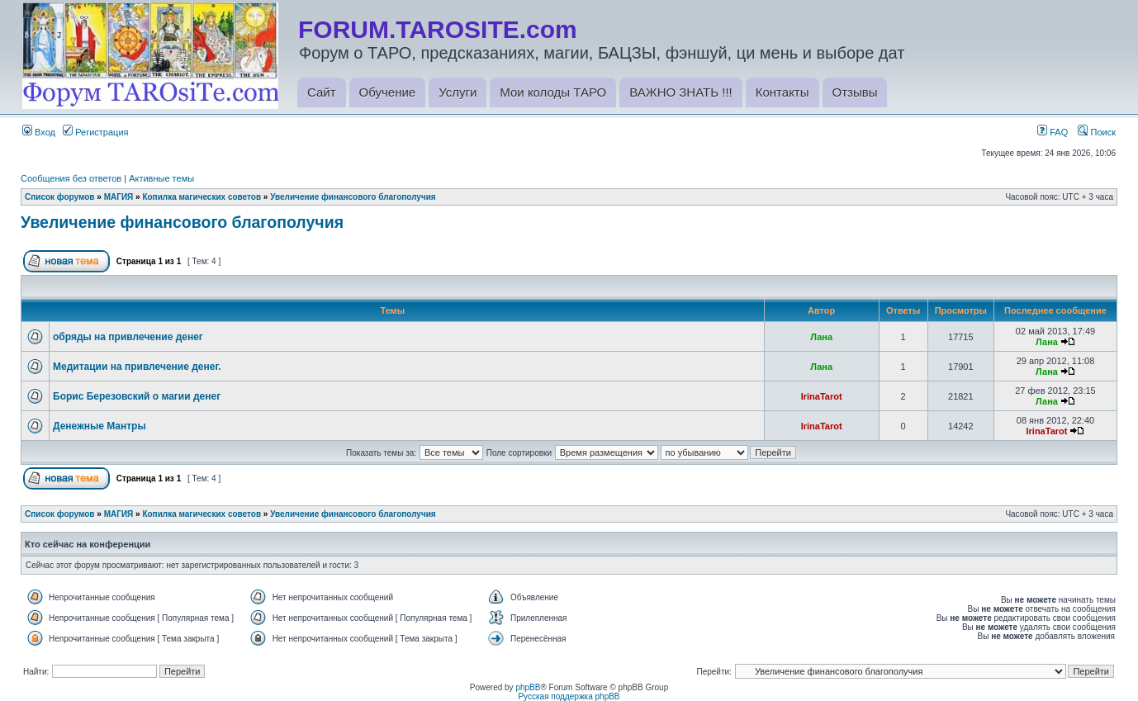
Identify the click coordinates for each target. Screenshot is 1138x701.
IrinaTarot (821, 396)
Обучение (387, 92)
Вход (38, 132)
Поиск (1097, 132)
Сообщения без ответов (71, 178)
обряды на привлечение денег (128, 337)
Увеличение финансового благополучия (353, 196)
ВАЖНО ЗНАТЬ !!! (680, 92)
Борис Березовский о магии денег (136, 396)
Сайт (321, 92)
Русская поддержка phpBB (568, 696)
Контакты (782, 92)
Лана (821, 337)
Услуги (458, 92)
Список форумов (60, 196)
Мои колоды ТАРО (553, 92)
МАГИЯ (119, 196)
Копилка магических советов (201, 196)
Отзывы (855, 92)
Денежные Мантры (99, 426)
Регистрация (95, 132)
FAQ (1052, 132)
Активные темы (161, 178)
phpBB (527, 687)
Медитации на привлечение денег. (137, 366)
